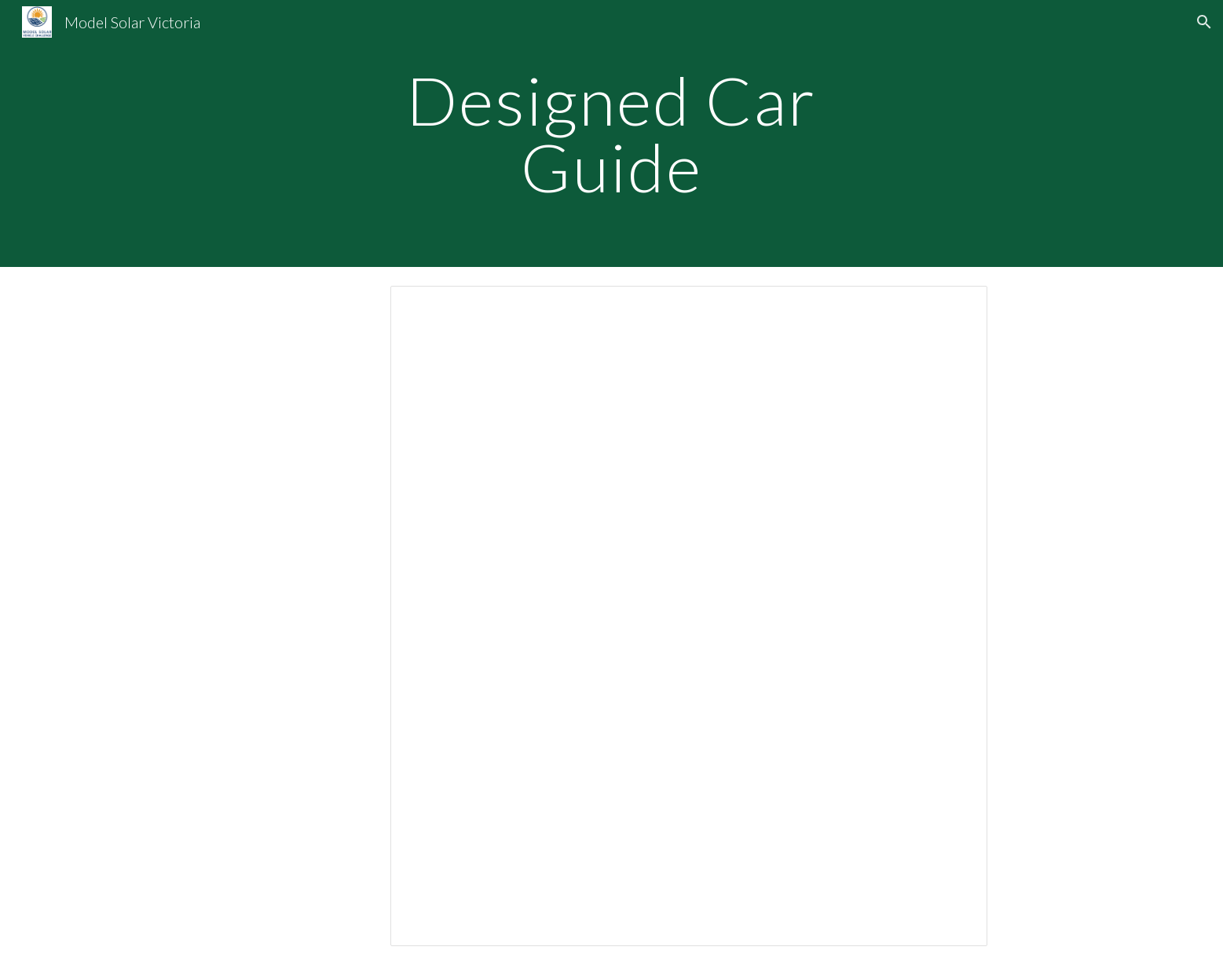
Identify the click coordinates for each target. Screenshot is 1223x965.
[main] (611, 133)
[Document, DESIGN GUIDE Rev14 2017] (688, 616)
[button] (1204, 22)
